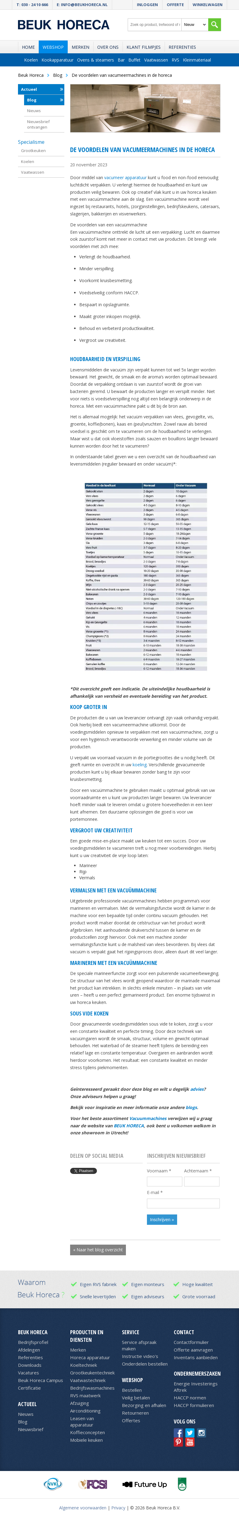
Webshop (53, 47)
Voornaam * (159, 1171)
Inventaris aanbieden (196, 1357)
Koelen (31, 60)
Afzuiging (79, 1403)
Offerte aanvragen (193, 1350)
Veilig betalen (136, 1398)
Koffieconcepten (87, 1432)
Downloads (29, 1365)
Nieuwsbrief (30, 1429)
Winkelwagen (208, 4)
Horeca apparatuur (90, 1357)
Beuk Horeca (33, 1332)
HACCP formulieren (194, 1405)
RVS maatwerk (85, 1395)
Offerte (175, 4)
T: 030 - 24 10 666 (32, 4)
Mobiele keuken (86, 1440)
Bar (121, 60)
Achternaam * (198, 1171)
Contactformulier (191, 1342)
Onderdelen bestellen (145, 1364)
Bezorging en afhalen (144, 1405)
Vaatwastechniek (87, 1380)
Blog (32, 100)
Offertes (131, 1420)
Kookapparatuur (57, 60)
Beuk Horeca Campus (40, 1380)
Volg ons (184, 1421)
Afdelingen (29, 1350)
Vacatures (28, 1373)
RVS (175, 60)
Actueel (29, 89)
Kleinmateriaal (197, 60)
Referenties (182, 47)
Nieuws (34, 110)
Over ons (108, 47)
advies (197, 1089)
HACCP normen (190, 1398)
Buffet (134, 60)
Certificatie (29, 1388)
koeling (140, 764)
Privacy (118, 1508)
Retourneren (135, 1413)
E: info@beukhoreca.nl (82, 4)
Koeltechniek (83, 1365)
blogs (191, 1107)
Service (130, 1332)
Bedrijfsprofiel (33, 1342)
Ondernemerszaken (197, 1373)
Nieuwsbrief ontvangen (38, 124)
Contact (184, 1332)
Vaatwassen (156, 60)
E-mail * (155, 1192)
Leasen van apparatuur (82, 1421)
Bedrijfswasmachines (92, 1388)
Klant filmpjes (144, 47)
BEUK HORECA (129, 1126)
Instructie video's (140, 1356)
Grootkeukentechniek (92, 1373)
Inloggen (147, 4)
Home (28, 47)
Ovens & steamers (95, 60)
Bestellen (132, 1390)
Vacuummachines (147, 1118)
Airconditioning (85, 1411)
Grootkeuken (33, 150)
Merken (80, 47)
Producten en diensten (86, 1335)
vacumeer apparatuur (125, 177)
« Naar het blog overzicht (98, 1250)
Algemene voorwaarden (82, 1508)
